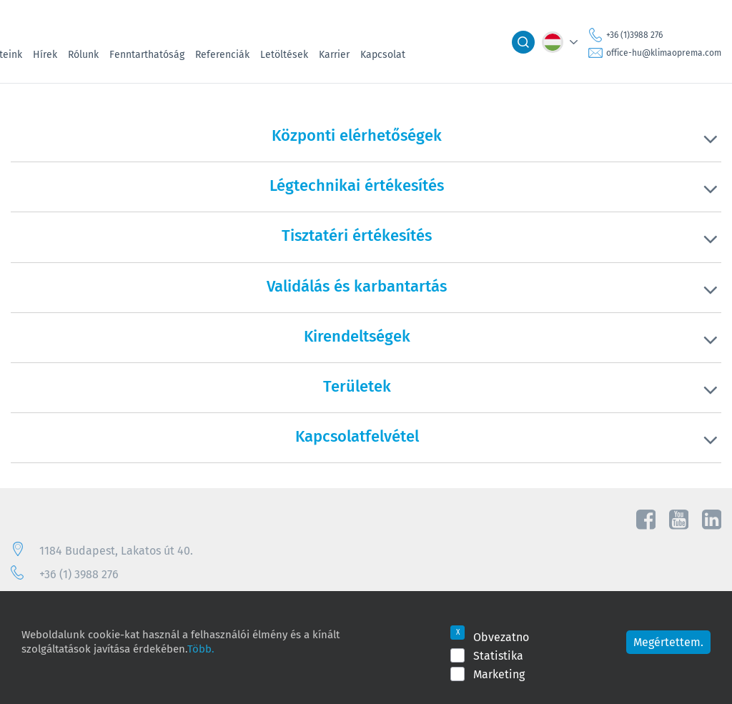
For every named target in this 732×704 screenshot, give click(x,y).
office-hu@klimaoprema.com (663, 52)
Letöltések (284, 54)
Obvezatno (501, 636)
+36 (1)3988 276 (634, 35)
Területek (357, 386)
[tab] (366, 144)
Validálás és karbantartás (357, 285)
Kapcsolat (382, 54)
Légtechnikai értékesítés (356, 185)
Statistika (498, 655)
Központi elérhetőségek (357, 135)
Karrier (334, 54)
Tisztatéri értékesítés (357, 235)
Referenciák (222, 54)
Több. (200, 648)
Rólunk (83, 54)
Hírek (45, 54)
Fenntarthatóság (146, 54)
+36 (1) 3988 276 (79, 573)
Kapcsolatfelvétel (357, 436)
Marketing (499, 674)
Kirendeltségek (357, 335)
